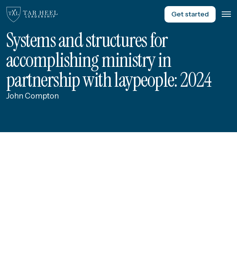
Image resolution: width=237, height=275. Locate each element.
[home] (32, 14)
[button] (226, 14)
